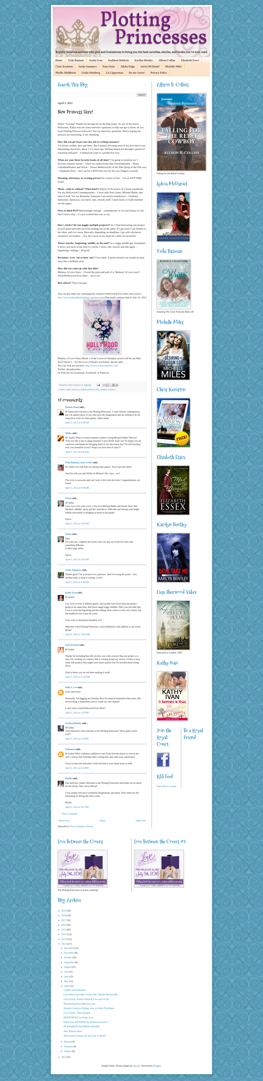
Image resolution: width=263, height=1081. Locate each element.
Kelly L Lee (71, 687)
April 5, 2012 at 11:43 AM (77, 677)
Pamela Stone (72, 407)
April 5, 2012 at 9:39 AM (77, 523)
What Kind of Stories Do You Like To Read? (85, 1036)
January (68, 1051)
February (68, 1046)
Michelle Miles (173, 66)
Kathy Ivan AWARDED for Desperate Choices (86, 1022)
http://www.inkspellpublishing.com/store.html (81, 297)
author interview (73, 389)
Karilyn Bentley (144, 60)
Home (58, 60)
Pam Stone (108, 66)
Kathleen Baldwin (118, 60)
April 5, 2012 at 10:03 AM (77, 634)
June (66, 976)
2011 (64, 1057)
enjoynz (136, 1066)
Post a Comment (69, 814)
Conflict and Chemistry (75, 990)
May (66, 981)
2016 (64, 925)
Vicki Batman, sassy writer (78, 462)
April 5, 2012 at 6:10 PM (77, 738)
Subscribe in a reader (166, 786)
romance (111, 389)
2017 (64, 920)
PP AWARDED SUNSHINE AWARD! (82, 1026)
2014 (64, 934)
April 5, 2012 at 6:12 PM (77, 768)
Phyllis (68, 778)
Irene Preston (72, 645)
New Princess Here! (73, 1031)
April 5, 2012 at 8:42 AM (77, 452)
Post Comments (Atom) (82, 826)
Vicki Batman (76, 60)
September (69, 962)
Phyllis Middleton (66, 72)
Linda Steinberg (91, 72)
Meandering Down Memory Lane (79, 1004)
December (69, 948)
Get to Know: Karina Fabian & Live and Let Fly (86, 999)
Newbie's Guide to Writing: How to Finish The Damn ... (90, 1008)
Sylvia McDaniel (150, 66)
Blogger (157, 1066)
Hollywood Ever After (90, 389)
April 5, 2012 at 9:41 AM (77, 559)
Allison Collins (167, 60)
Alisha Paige (128, 66)
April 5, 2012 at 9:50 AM (77, 582)
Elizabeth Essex (190, 60)
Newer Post (64, 820)
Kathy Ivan (95, 60)
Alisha (68, 433)
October (68, 957)
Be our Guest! (137, 72)
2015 (64, 929)
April (67, 986)
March (67, 1041)
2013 (64, 939)
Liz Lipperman (114, 72)
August (67, 967)
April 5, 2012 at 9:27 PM (77, 807)
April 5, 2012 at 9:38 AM (77, 488)
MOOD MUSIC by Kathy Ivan (78, 1017)
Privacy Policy (158, 72)
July (66, 972)
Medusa (103, 389)
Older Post (141, 820)
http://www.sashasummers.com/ (101, 365)
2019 (64, 910)
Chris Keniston (64, 66)
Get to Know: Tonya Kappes (77, 1013)
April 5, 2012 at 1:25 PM (77, 712)
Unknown (70, 749)
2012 (64, 944)
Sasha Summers (88, 66)
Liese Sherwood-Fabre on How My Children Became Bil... (91, 994)
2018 (64, 915)
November (69, 953)
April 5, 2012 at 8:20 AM (77, 422)
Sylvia (68, 498)
